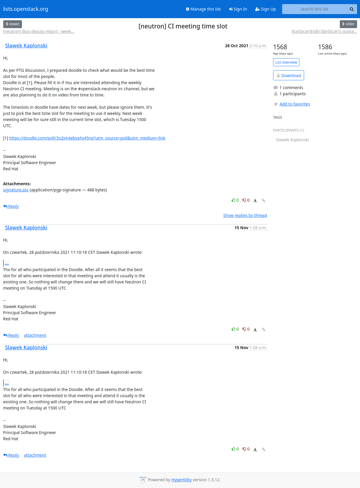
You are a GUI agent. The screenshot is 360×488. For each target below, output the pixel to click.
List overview (286, 62)
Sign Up (265, 9)
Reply (11, 206)
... (7, 263)
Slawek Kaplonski (26, 45)
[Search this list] (314, 9)
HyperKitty (181, 479)
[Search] (352, 9)
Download (289, 75)
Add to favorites (291, 104)
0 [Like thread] (236, 200)
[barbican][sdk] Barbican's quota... (324, 31)
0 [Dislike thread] (246, 200)
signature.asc (16, 190)
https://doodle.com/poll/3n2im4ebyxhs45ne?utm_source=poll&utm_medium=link (87, 138)
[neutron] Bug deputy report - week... (39, 31)
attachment (35, 335)
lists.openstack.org (25, 9)
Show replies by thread (245, 215)
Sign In (238, 9)
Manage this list (203, 9)
